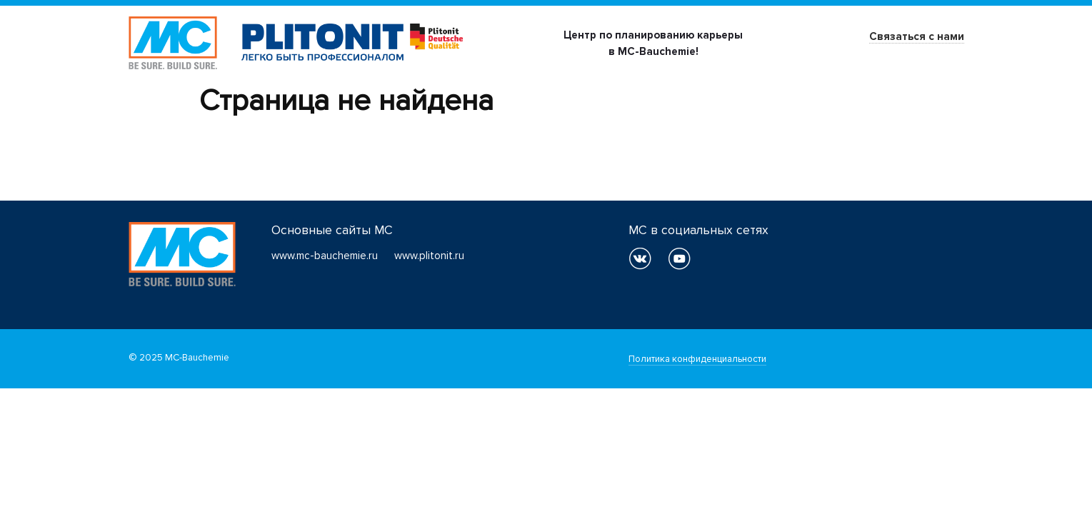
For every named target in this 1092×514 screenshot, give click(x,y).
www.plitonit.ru (429, 255)
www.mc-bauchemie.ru (324, 255)
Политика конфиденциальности (697, 359)
